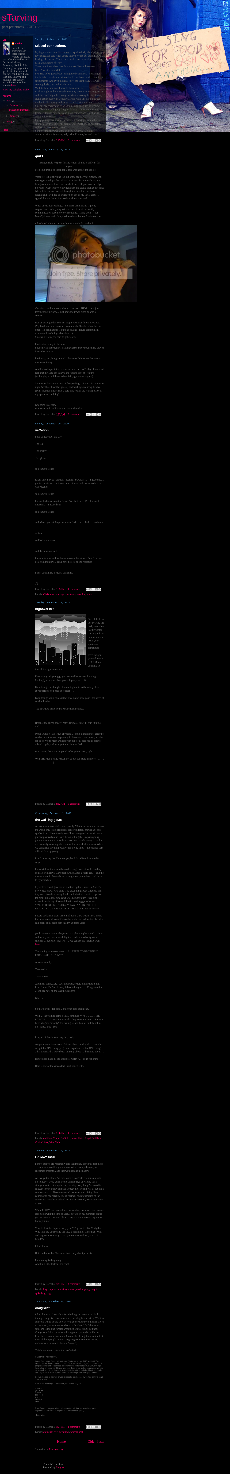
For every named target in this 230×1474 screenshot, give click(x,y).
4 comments (74, 1284)
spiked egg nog (43, 1293)
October (14, 105)
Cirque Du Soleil (61, 1138)
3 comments (74, 140)
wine (89, 594)
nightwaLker (44, 609)
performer (64, 1432)
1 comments (74, 414)
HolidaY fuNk (45, 1157)
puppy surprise (91, 1289)
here (37, 944)
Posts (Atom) (56, 1449)
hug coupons (49, 1289)
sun (67, 594)
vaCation (42, 430)
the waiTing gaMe (48, 820)
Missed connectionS (50, 45)
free (56, 1432)
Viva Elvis (54, 1142)
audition (47, 1138)
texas (73, 594)
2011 (9, 101)
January (14, 116)
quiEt (39, 156)
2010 (9, 122)
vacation (81, 594)
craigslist (48, 1432)
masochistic (78, 1138)
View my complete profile (16, 89)
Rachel (18, 43)
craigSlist (42, 1308)
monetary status (65, 1289)
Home (61, 1441)
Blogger (60, 1467)
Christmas (48, 594)
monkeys (59, 594)
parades (79, 1289)
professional (76, 1432)
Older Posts (96, 1441)
